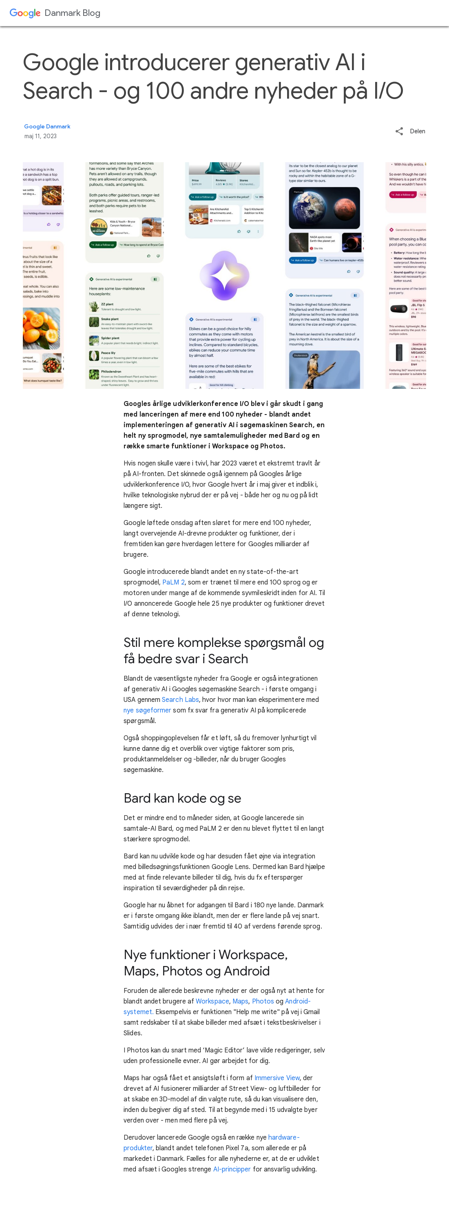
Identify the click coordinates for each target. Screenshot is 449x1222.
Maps (239, 1001)
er (248, 1169)
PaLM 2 (173, 582)
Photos (262, 1001)
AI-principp (228, 1169)
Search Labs (180, 700)
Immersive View (277, 1078)
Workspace (212, 1001)
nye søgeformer (147, 710)
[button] (399, 131)
